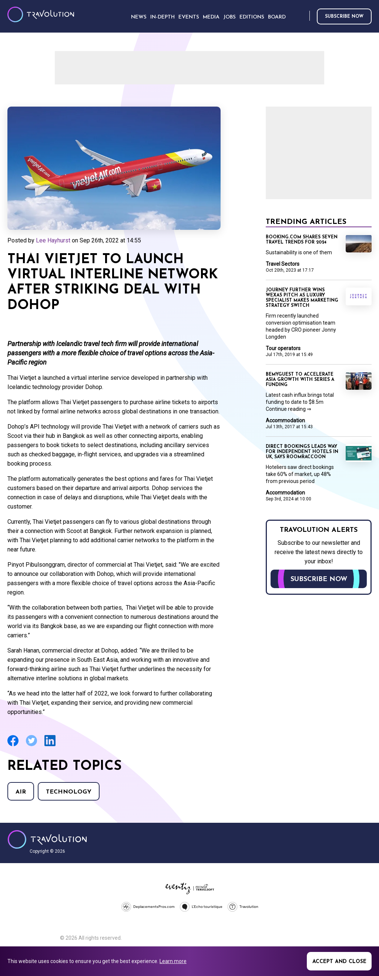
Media (211, 17)
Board (277, 17)
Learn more (173, 961)
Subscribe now (344, 16)
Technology (68, 792)
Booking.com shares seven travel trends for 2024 (302, 240)
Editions (251, 17)
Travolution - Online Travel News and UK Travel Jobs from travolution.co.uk (47, 839)
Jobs (229, 17)
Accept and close (339, 962)
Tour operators (283, 348)
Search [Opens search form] (302, 16)
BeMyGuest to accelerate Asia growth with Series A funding (300, 379)
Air (21, 792)
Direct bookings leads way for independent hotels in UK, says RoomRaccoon (302, 452)
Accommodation (285, 420)
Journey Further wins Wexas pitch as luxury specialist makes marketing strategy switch (302, 298)
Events (188, 17)
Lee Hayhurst (53, 240)
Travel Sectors (282, 264)
